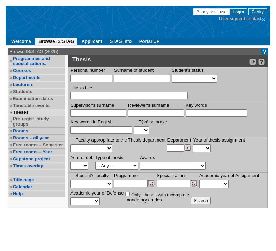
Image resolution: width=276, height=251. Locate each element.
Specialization (171, 175)
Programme (126, 175)
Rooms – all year (31, 137)
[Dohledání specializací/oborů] (193, 183)
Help (18, 193)
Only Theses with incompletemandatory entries (157, 197)
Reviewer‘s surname (148, 105)
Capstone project (31, 158)
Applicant (92, 41)
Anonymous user (212, 11)
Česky (258, 11)
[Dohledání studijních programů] (151, 183)
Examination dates (33, 98)
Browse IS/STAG (56, 41)
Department (179, 140)
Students (22, 91)
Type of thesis (109, 157)
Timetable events (31, 105)
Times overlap (28, 165)
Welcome (21, 41)
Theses (21, 112)
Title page (23, 179)
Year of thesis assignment (219, 140)
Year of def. (82, 157)
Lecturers (23, 84)
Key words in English (91, 121)
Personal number (87, 70)
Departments (26, 77)
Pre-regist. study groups (31, 121)
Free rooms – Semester (38, 144)
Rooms (20, 131)
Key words (196, 105)
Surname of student (134, 70)
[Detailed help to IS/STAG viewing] (261, 62)
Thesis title (81, 87)
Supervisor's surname (92, 105)
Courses (22, 70)
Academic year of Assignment (229, 175)
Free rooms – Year (32, 151)
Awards (147, 157)
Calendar (22, 186)
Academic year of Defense (97, 193)
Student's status (188, 70)
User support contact (240, 18)
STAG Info (121, 41)
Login (238, 11)
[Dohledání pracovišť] (187, 147)
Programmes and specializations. (31, 61)
